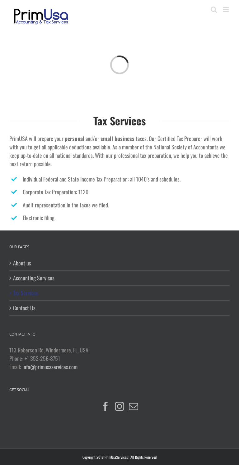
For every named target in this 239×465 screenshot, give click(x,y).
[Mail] (133, 406)
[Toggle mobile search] (214, 9)
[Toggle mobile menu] (226, 9)
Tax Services (25, 293)
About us (22, 263)
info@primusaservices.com (49, 367)
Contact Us (24, 308)
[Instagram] (119, 406)
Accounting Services (33, 278)
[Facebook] (105, 406)
